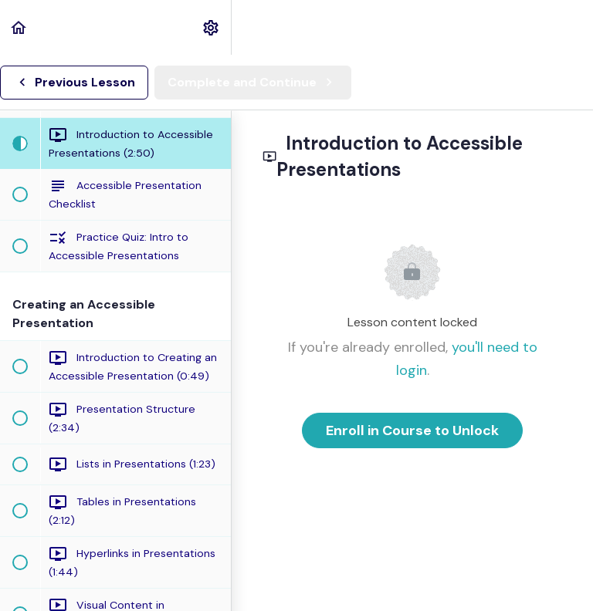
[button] (19, 27)
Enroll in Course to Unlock (412, 430)
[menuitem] (211, 27)
